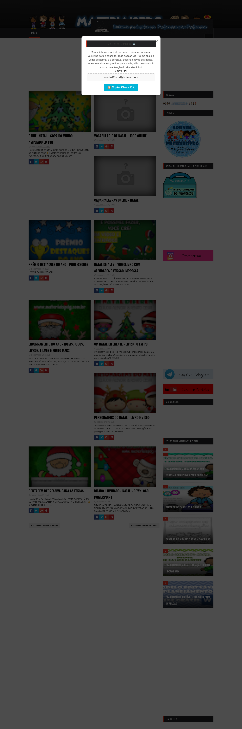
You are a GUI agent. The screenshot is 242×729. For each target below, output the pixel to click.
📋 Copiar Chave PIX (121, 87)
